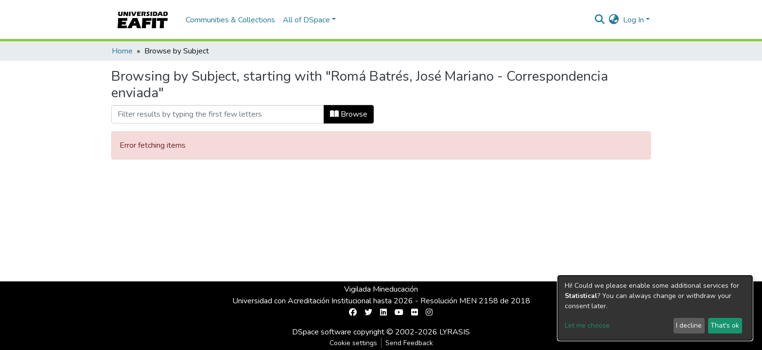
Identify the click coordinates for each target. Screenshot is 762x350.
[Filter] (217, 114)
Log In (633, 20)
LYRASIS (454, 332)
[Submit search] (600, 20)
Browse (348, 114)
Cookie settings (353, 343)
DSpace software (321, 332)
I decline (689, 325)
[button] (614, 20)
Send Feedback (409, 343)
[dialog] (655, 308)
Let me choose (587, 325)
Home (122, 51)
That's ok (724, 325)
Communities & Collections (230, 20)
